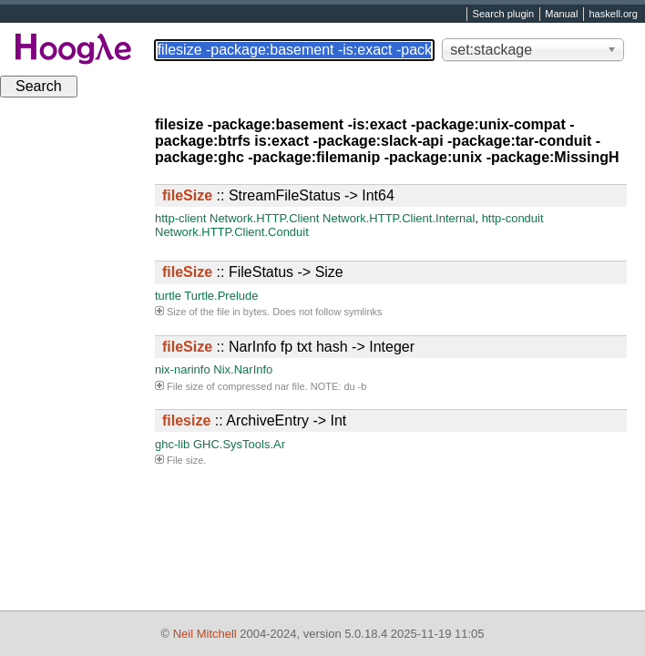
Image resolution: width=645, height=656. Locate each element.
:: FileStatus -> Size (252, 272)
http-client (180, 218)
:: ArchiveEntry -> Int (254, 420)
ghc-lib (172, 444)
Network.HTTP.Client (264, 218)
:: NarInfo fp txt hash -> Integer (288, 346)
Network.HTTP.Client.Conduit (232, 232)
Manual (561, 14)
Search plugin (504, 14)
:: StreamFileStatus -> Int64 (278, 195)
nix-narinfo (182, 369)
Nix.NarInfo (242, 369)
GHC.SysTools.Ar (239, 444)
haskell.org (613, 14)
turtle (168, 295)
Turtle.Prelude (221, 295)
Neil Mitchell (205, 634)
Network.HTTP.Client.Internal (398, 218)
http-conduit (513, 218)
